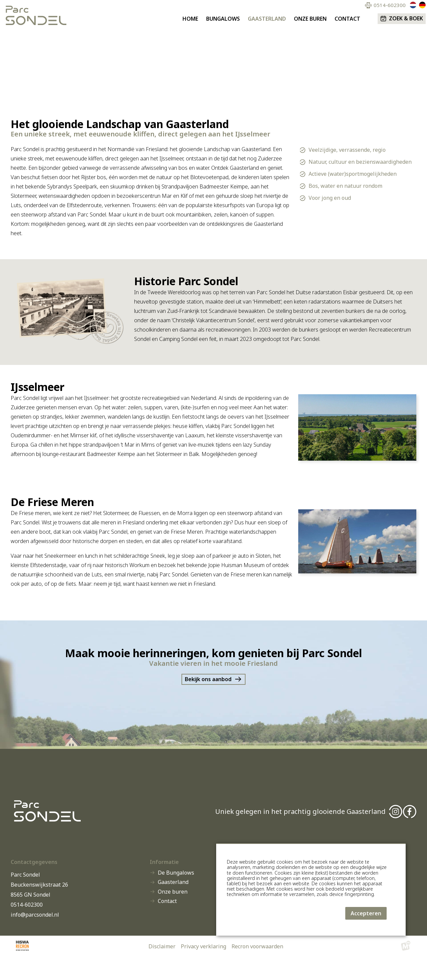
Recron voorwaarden (257, 946)
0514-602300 (27, 904)
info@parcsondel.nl (35, 914)
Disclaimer (161, 946)
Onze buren (172, 892)
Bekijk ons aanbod (208, 679)
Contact (167, 901)
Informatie (164, 862)
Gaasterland (173, 882)
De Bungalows (176, 873)
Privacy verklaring (203, 946)
